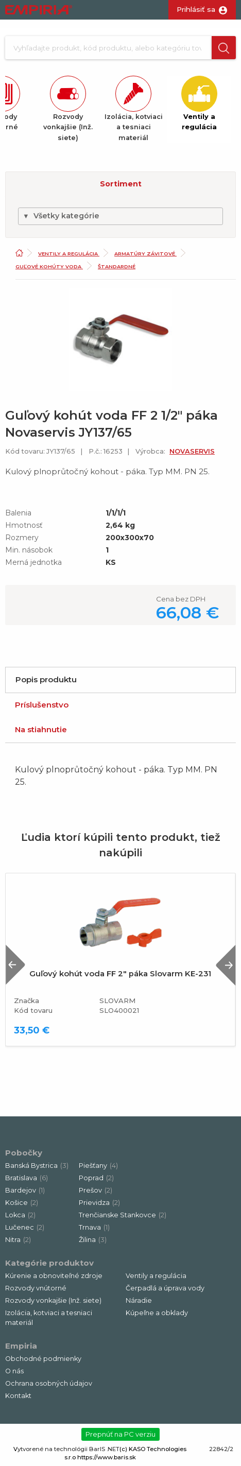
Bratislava (26, 1178)
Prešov (95, 1190)
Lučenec (24, 1227)
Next (225, 965)
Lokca (20, 1215)
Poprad (96, 1178)
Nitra (18, 1240)
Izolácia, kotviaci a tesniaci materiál (48, 1317)
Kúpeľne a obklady (157, 1313)
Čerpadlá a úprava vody (165, 1288)
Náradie (139, 1300)
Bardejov (25, 1190)
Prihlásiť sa (196, 9)
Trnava (94, 1227)
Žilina (93, 1240)
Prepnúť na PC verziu (120, 1434)
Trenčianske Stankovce (122, 1215)
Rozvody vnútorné (35, 1288)
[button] (224, 47)
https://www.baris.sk (106, 1457)
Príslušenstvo (41, 705)
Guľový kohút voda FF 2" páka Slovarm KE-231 (120, 974)
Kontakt (18, 1396)
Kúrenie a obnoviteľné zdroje (53, 1276)
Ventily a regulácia (68, 253)
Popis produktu (46, 679)
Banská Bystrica (36, 1165)
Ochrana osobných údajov (48, 1383)
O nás (14, 1371)
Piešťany (98, 1165)
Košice (21, 1202)
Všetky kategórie (61, 215)
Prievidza (99, 1202)
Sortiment (121, 183)
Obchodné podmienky (43, 1358)
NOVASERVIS (192, 451)
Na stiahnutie (41, 729)
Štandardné (116, 266)
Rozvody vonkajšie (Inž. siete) (53, 1300)
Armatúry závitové (145, 253)
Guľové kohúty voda (49, 266)
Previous (15, 965)
